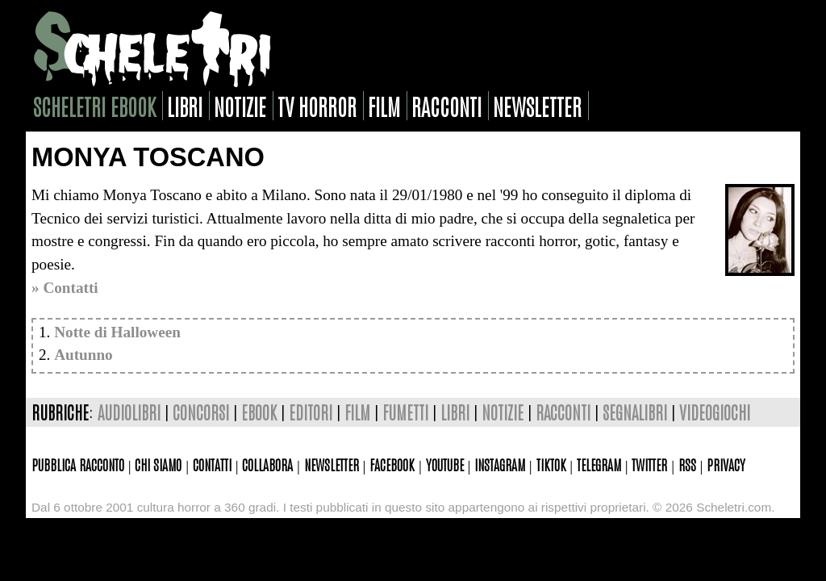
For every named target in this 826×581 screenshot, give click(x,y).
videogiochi (714, 412)
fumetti (405, 412)
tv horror (317, 105)
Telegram (599, 464)
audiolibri (129, 412)
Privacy (726, 464)
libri (184, 105)
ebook (259, 412)
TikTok (551, 464)
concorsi (201, 412)
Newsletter (331, 464)
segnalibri (635, 412)
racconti (446, 105)
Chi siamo (158, 464)
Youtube (445, 464)
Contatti (212, 464)
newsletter (537, 105)
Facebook (392, 464)
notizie (240, 105)
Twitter (649, 464)
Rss (687, 464)
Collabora (267, 464)
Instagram (499, 464)
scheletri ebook (94, 105)
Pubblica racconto (77, 464)
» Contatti (64, 287)
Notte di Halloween (117, 332)
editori (310, 412)
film (384, 105)
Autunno (83, 354)
